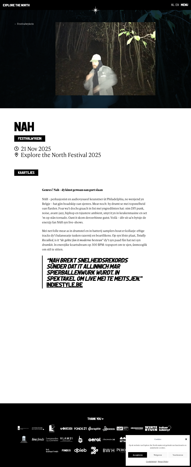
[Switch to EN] (177, 4)
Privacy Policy (163, 461)
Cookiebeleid (151, 461)
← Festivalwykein (24, 23)
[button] (186, 439)
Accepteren (138, 455)
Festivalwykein (29, 138)
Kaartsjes (26, 172)
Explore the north (16, 5)
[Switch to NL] (173, 4)
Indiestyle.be (65, 284)
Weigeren (158, 455)
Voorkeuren (178, 455)
